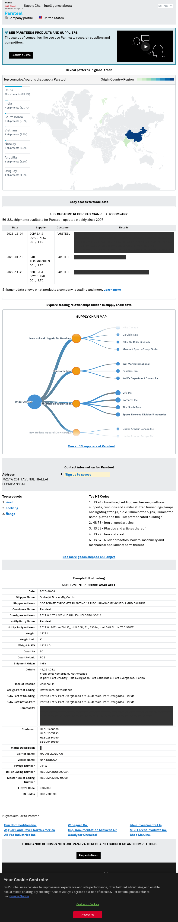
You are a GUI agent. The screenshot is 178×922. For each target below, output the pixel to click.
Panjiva (14, 5)
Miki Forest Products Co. (148, 830)
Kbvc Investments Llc (146, 825)
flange (10, 514)
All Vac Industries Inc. (20, 835)
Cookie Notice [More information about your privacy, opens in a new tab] (19, 896)
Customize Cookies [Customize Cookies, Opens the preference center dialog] (87, 904)
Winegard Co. (78, 825)
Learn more (112, 289)
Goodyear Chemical (82, 835)
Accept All (88, 914)
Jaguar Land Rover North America (29, 830)
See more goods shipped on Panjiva (89, 557)
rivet (9, 502)
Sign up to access (78, 474)
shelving (12, 508)
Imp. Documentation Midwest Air (92, 830)
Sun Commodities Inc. (20, 825)
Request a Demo (21, 55)
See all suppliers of (91, 446)
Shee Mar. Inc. (140, 835)
